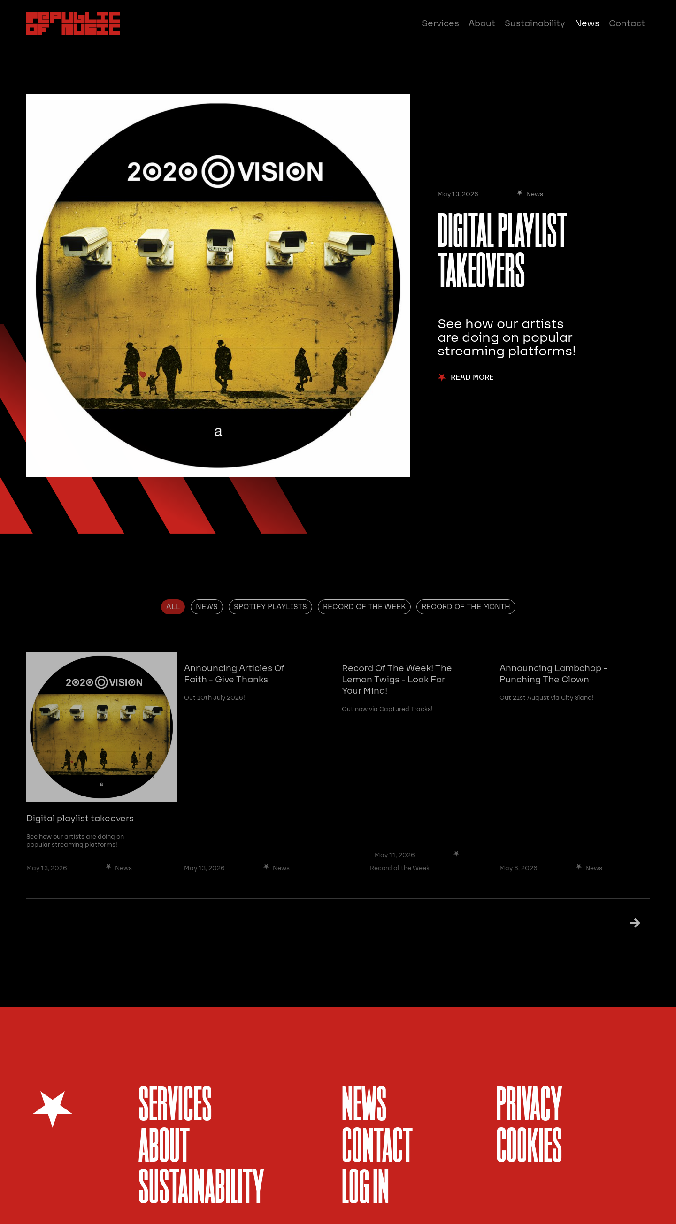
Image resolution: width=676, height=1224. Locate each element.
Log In (365, 1189)
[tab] (173, 606)
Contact (627, 23)
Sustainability (535, 23)
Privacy (529, 1106)
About (482, 23)
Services (440, 23)
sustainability (201, 1189)
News (587, 23)
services (175, 1106)
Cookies (529, 1148)
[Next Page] (623, 922)
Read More (472, 377)
